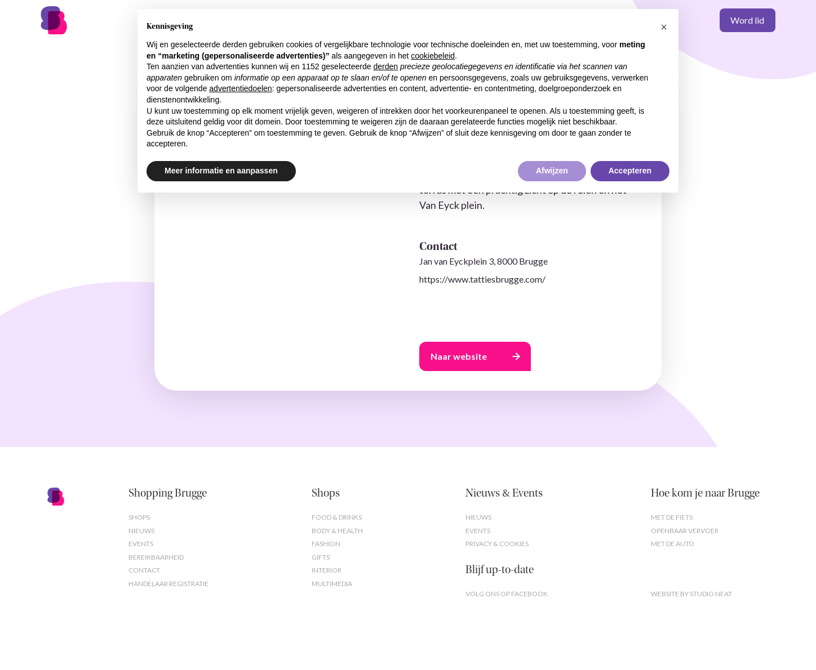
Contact (144, 570)
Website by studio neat (691, 593)
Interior (327, 570)
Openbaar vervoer (685, 530)
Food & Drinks (337, 517)
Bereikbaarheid (156, 557)
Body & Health (337, 530)
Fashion (326, 543)
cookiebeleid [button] (433, 55)
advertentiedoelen (240, 88)
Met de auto (672, 543)
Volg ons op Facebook (506, 593)
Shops (139, 517)
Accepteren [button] (630, 170)
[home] (76, 20)
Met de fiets (672, 517)
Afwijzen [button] (552, 170)
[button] (664, 27)
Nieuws (141, 530)
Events (140, 543)
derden (385, 66)
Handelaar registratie (168, 583)
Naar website (459, 356)
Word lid (747, 20)
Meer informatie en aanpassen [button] (221, 170)
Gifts (321, 557)
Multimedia (332, 583)
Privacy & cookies (497, 543)
